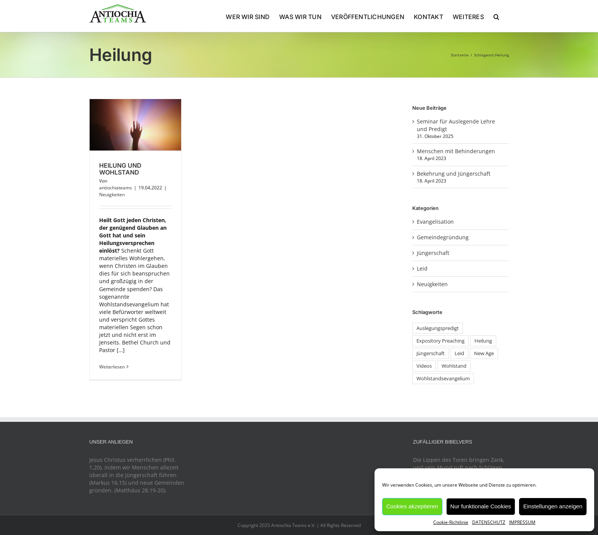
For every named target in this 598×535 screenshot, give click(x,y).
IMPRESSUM (522, 522)
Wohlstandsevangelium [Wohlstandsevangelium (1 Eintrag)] (443, 378)
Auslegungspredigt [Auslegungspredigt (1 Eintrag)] (437, 328)
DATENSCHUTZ (488, 522)
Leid (422, 268)
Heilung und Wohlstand (120, 169)
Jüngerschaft (433, 252)
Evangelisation (435, 221)
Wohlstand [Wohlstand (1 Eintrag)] (454, 366)
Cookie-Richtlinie (450, 522)
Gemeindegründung (443, 237)
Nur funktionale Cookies (480, 506)
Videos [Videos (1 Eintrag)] (424, 366)
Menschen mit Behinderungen (456, 151)
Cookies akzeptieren (412, 506)
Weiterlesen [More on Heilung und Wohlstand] (112, 367)
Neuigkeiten (112, 194)
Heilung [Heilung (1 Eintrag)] (483, 341)
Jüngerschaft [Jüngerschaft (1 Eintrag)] (430, 353)
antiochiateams (115, 187)
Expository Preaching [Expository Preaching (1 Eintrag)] (440, 341)
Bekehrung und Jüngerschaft (453, 173)
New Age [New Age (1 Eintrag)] (484, 353)
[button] (496, 16)
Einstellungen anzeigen (552, 506)
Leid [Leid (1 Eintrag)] (459, 353)
